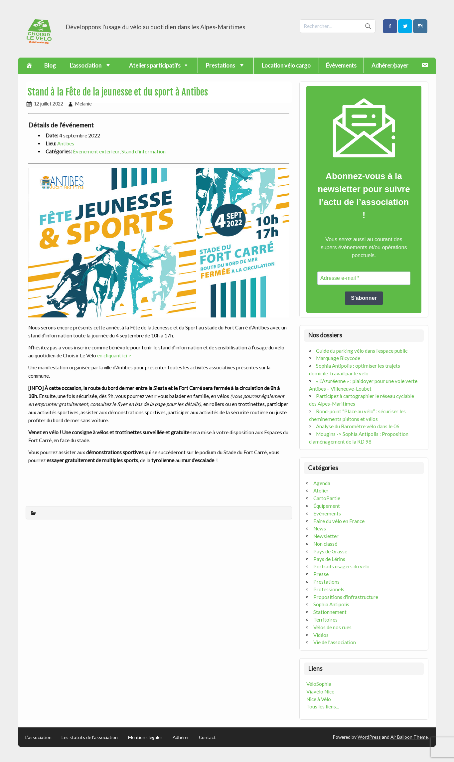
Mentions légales (145, 737)
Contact (207, 737)
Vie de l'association (334, 642)
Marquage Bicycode (338, 358)
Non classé (325, 544)
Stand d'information (143, 151)
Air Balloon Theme (409, 737)
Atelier (321, 490)
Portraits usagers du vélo (341, 566)
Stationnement (330, 612)
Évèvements (341, 65)
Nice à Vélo (318, 699)
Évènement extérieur (96, 151)
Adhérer (181, 737)
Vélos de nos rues (332, 627)
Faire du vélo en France (339, 521)
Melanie (83, 103)
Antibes (65, 143)
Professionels (328, 589)
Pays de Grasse (330, 551)
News (319, 528)
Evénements (327, 513)
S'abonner (364, 298)
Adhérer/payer (390, 65)
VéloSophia (318, 684)
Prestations (326, 582)
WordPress (369, 737)
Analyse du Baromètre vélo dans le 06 (357, 426)
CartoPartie (326, 498)
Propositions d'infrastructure (345, 597)
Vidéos (321, 635)
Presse (321, 574)
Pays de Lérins (329, 559)
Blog (50, 65)
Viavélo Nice (320, 691)
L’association (38, 737)
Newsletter (326, 536)
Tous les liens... (322, 706)
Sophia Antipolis (331, 604)
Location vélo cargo (286, 65)
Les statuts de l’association (90, 737)
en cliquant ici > (114, 355)
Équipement (326, 506)
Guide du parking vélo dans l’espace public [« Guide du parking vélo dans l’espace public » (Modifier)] (361, 351)
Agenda (321, 483)
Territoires (325, 620)
